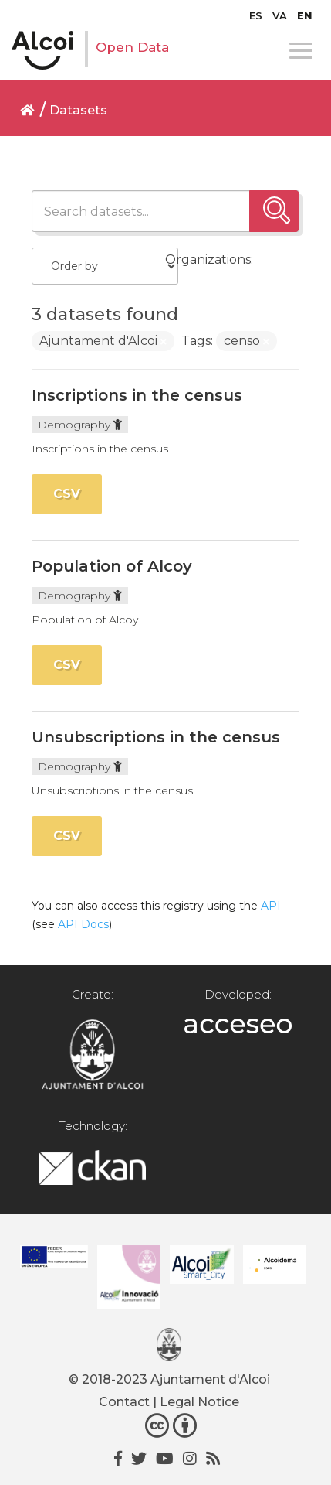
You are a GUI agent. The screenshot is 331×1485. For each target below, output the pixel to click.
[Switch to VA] (279, 15)
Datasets (78, 110)
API (271, 906)
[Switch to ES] (255, 15)
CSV (66, 493)
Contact (124, 1402)
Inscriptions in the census (137, 395)
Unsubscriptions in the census (156, 737)
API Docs (83, 924)
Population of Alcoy (112, 566)
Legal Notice (199, 1402)
